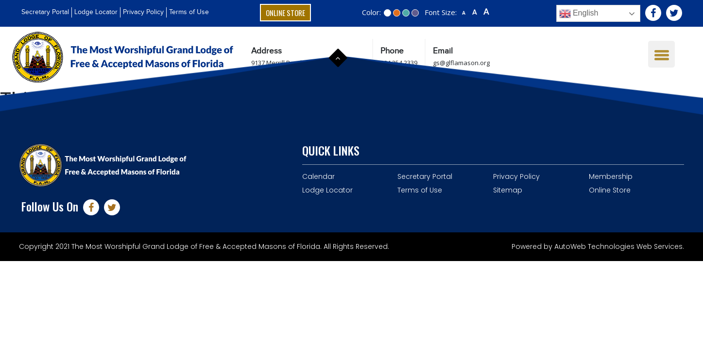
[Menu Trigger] (661, 54)
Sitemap (507, 190)
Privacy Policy (143, 12)
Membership (611, 176)
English (579, 13)
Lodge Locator (96, 12)
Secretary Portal (45, 12)
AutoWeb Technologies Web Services (618, 246)
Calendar (318, 176)
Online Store (285, 12)
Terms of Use (189, 12)
